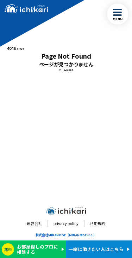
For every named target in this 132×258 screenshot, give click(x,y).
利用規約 (97, 223)
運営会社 (34, 223)
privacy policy (66, 223)
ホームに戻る (66, 70)
